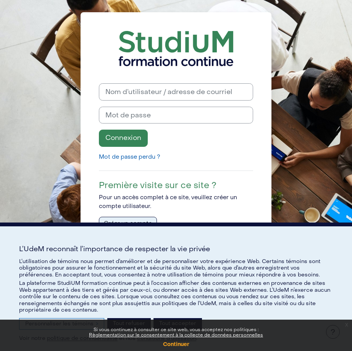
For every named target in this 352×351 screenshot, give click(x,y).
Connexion (123, 137)
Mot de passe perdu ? (129, 157)
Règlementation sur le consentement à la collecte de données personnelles (176, 335)
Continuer (176, 344)
